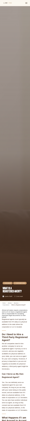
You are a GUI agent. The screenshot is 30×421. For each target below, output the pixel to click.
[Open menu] (26, 3)
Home (4, 303)
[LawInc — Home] (8, 3)
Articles (10, 303)
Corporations (6, 304)
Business (16, 303)
